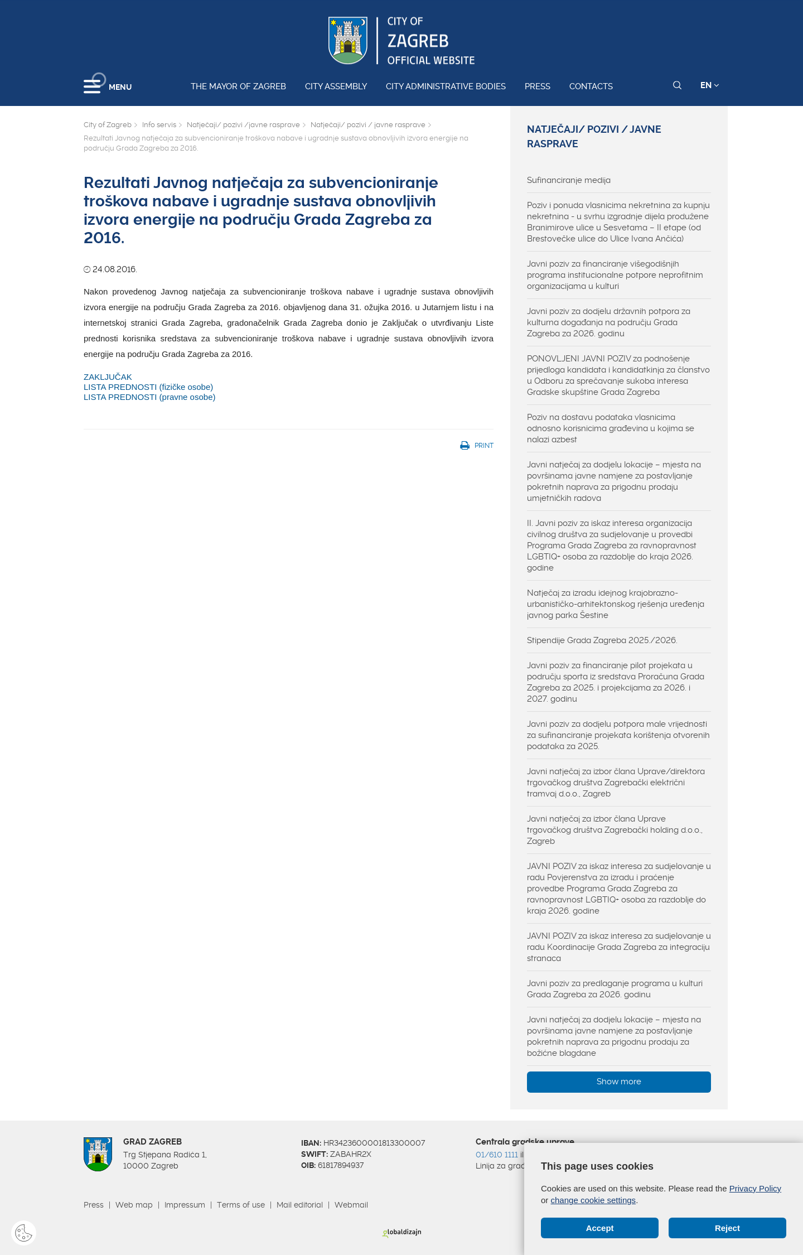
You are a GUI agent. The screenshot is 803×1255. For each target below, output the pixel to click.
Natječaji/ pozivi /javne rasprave (243, 124)
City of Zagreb (108, 124)
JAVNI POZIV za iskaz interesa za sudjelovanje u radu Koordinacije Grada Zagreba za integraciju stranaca (619, 947)
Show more (619, 1082)
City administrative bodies (446, 86)
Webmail (351, 1204)
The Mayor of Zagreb (238, 86)
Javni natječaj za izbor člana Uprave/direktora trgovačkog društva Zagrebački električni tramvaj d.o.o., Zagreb (616, 782)
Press (537, 86)
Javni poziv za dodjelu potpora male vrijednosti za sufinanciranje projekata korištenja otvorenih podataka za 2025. (618, 735)
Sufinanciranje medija (569, 180)
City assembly (336, 86)
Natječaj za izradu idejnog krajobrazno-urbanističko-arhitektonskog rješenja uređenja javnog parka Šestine (615, 604)
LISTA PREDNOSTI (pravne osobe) (149, 397)
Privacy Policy (755, 1188)
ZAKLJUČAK (108, 377)
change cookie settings (593, 1200)
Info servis (159, 124)
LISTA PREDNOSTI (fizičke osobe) (148, 387)
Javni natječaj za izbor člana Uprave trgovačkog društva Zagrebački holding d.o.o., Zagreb (615, 830)
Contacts (591, 86)
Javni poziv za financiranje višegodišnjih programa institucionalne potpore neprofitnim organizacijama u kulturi (615, 275)
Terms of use (241, 1204)
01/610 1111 (497, 1154)
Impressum (185, 1204)
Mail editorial (300, 1204)
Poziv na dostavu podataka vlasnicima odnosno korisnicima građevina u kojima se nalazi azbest (610, 428)
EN (709, 85)
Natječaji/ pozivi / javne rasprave (368, 124)
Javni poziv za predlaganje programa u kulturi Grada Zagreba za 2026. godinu (615, 989)
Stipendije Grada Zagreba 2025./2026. (602, 640)
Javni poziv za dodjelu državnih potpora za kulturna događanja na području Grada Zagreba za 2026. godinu (608, 322)
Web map (134, 1204)
